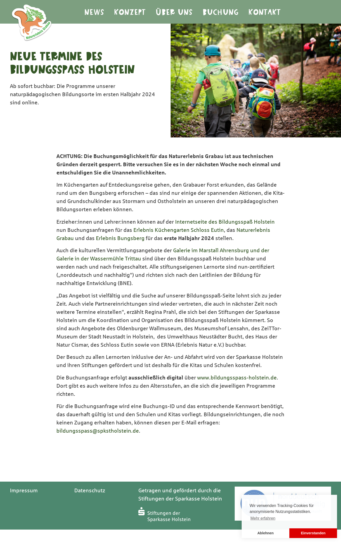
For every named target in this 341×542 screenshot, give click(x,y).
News (94, 12)
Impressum (24, 491)
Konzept (130, 12)
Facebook (333, 12)
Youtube (318, 12)
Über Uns (174, 12)
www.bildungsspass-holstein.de (237, 378)
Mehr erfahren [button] (262, 518)
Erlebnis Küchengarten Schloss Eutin (178, 230)
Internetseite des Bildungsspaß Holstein (225, 222)
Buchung (221, 12)
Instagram (303, 12)
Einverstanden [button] (313, 533)
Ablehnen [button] (265, 533)
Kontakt (265, 12)
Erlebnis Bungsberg (120, 238)
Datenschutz (89, 491)
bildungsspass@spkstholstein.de (97, 431)
